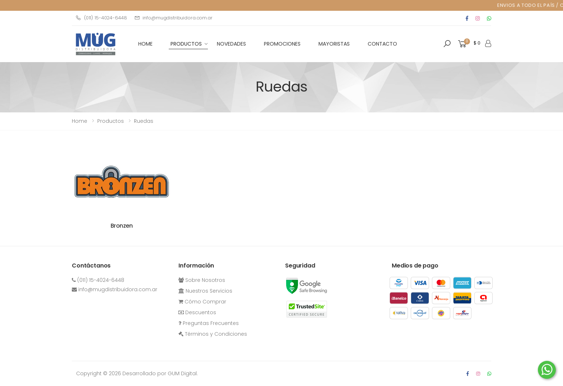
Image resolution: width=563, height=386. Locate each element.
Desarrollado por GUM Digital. (160, 373)
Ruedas (143, 121)
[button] (447, 43)
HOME (145, 43)
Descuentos (197, 312)
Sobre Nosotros (201, 280)
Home (79, 121)
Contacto (382, 43)
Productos (186, 43)
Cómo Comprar (202, 301)
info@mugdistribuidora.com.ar (173, 17)
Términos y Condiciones (212, 334)
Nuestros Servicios (205, 290)
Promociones (282, 43)
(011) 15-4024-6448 (101, 17)
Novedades (231, 43)
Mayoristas (334, 43)
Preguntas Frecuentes (208, 323)
